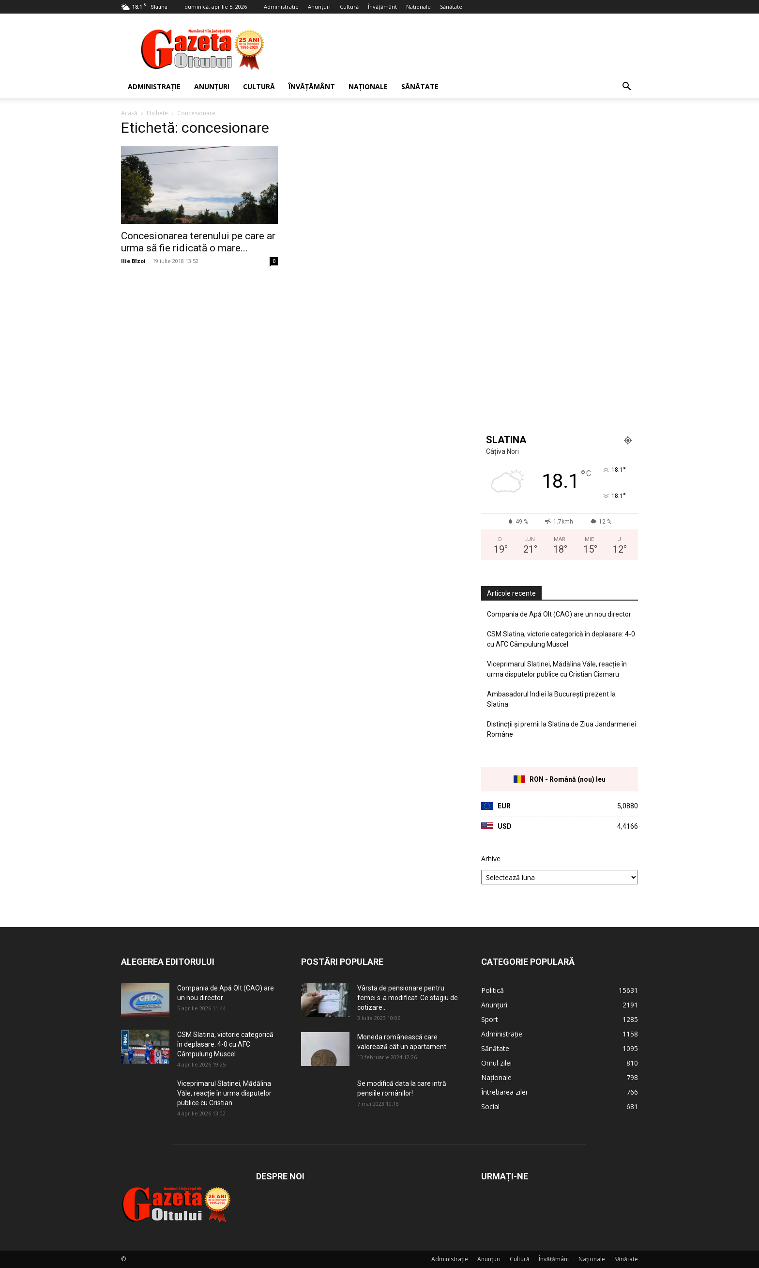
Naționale (418, 6)
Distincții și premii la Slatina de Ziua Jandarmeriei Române (561, 729)
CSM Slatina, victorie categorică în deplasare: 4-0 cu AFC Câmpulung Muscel (561, 639)
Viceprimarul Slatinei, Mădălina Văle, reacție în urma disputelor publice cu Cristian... (224, 1093)
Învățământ (382, 6)
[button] (626, 87)
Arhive (491, 858)
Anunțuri (319, 6)
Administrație (281, 6)
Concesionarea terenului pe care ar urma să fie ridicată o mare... (198, 242)
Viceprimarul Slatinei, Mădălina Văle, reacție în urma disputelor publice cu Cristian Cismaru (557, 669)
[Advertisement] (462, 49)
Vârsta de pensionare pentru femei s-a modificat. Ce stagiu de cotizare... (407, 997)
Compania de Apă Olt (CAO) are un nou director (559, 614)
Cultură (349, 6)
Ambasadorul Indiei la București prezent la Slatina (551, 699)
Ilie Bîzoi (133, 260)
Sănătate (451, 6)
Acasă (129, 113)
